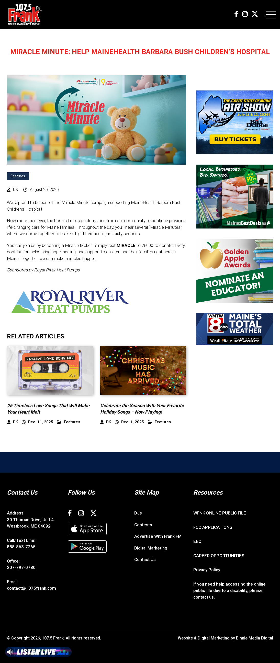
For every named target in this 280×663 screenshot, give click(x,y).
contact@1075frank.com (31, 588)
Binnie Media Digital (254, 638)
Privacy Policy (206, 569)
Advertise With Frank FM (158, 536)
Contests (143, 524)
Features (18, 176)
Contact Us (145, 559)
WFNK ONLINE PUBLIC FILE (219, 513)
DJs (138, 513)
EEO (197, 541)
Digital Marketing (150, 548)
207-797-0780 (21, 567)
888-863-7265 (21, 546)
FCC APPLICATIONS (212, 527)
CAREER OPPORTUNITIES (218, 555)
